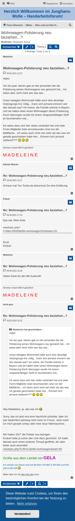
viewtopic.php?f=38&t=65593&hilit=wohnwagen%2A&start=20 (30, 229)
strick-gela (8, 304)
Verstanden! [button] (22, 513)
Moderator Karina (21, 42)
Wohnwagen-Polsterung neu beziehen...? (26, 34)
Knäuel (6, 199)
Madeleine (8, 57)
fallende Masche (10, 164)
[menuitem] (11, 3)
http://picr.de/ (27, 474)
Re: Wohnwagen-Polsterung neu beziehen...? (35, 175)
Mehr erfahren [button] (27, 503)
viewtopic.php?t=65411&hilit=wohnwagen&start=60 (32, 448)
